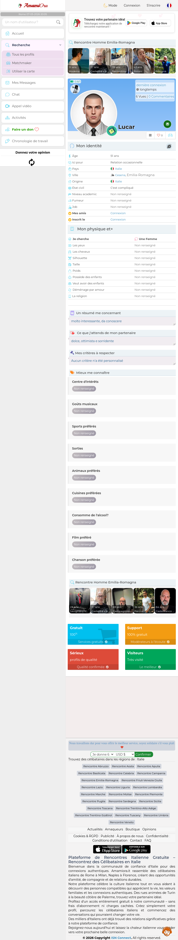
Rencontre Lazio (92, 787)
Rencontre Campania (151, 773)
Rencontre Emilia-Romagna (100, 780)
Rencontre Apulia (148, 766)
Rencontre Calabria (121, 773)
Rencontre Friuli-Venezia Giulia (142, 780)
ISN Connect (121, 938)
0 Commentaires (161, 96)
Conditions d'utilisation (110, 840)
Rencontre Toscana (99, 808)
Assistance (167, 931)
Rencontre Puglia (93, 801)
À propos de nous (130, 836)
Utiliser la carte (20, 71)
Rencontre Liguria (118, 787)
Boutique (133, 829)
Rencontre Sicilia (150, 801)
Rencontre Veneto (122, 822)
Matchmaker (19, 63)
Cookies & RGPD (85, 836)
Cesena (120, 175)
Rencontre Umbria (156, 815)
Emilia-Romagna (141, 175)
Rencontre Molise (120, 794)
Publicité (107, 836)
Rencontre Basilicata (91, 773)
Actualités (94, 829)
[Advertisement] (122, 23)
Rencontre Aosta (123, 766)
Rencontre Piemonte (149, 794)
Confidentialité (157, 836)
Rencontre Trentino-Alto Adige (136, 808)
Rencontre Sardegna (122, 801)
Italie (118, 168)
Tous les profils (20, 54)
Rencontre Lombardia (147, 787)
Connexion (132, 5)
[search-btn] (58, 22)
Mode (110, 5)
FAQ (148, 840)
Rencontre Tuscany (127, 815)
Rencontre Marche (93, 794)
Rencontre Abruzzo (96, 766)
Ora (33, 5)
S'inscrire (153, 5)
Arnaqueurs (114, 829)
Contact (136, 840)
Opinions (149, 829)
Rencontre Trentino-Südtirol (93, 815)
